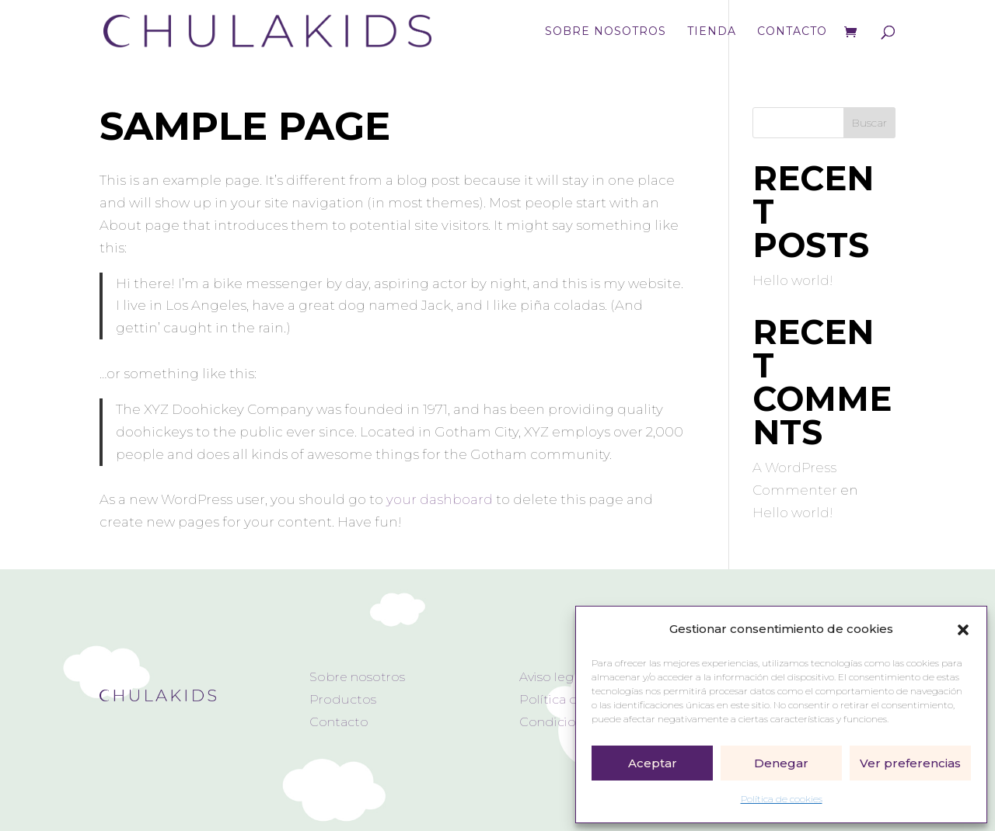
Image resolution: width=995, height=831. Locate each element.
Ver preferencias (910, 763)
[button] (963, 630)
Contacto (792, 32)
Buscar (869, 123)
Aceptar (652, 763)
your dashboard (439, 499)
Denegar (781, 763)
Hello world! (792, 280)
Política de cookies (781, 799)
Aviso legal (552, 676)
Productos (342, 699)
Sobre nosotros (605, 32)
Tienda (711, 32)
